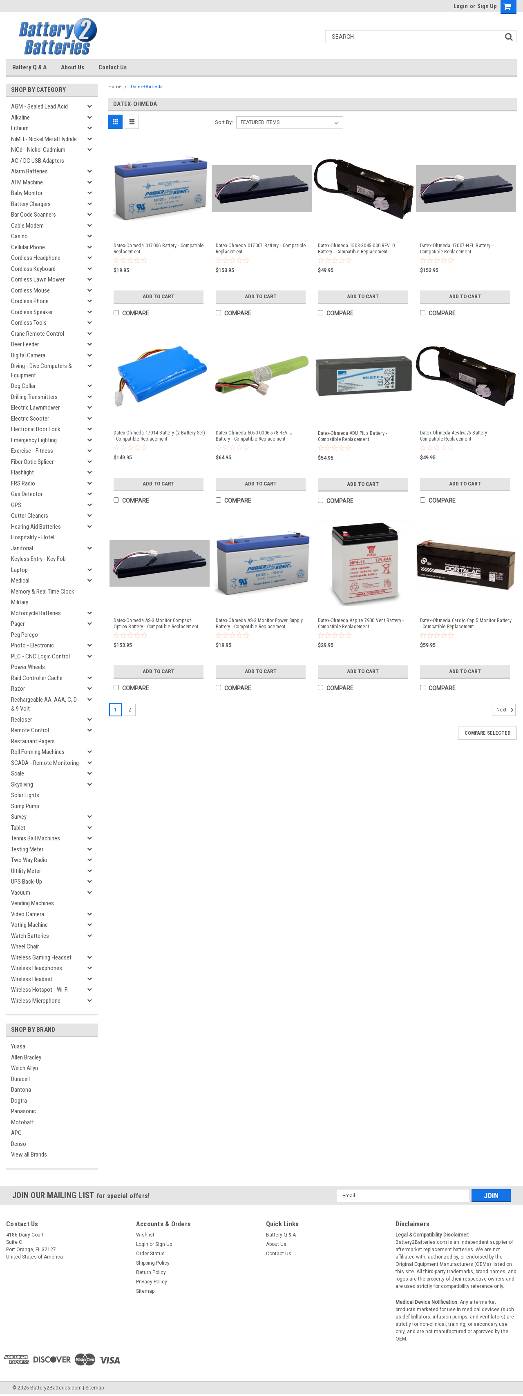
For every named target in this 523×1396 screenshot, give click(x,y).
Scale (17, 773)
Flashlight (22, 472)
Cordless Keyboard (33, 269)
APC (16, 1133)
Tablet (18, 827)
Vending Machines (32, 903)
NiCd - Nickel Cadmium (38, 149)
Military (19, 602)
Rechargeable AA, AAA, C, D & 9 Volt (44, 704)
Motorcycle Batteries (36, 613)
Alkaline (20, 117)
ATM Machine (27, 182)
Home (115, 86)
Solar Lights (25, 795)
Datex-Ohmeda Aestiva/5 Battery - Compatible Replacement (455, 436)
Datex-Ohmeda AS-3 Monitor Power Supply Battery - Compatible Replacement (259, 623)
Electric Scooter (30, 418)
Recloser (21, 719)
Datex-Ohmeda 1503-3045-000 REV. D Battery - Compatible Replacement (356, 249)
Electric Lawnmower (35, 407)
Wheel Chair (25, 946)
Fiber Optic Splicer (32, 461)
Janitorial (22, 548)
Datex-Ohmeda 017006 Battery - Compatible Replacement (159, 249)
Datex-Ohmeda (147, 86)
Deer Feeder (25, 344)
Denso (18, 1144)
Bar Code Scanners (33, 214)
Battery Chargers (31, 204)
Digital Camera (28, 355)
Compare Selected (487, 733)
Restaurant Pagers (33, 741)
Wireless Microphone (35, 1000)
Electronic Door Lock (35, 429)
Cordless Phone (30, 301)
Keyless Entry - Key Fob (38, 559)
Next (506, 710)
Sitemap (145, 1291)
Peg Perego (24, 634)
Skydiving (22, 784)
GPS (16, 505)
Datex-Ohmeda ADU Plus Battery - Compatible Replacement (352, 436)
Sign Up (486, 6)
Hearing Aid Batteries (36, 526)
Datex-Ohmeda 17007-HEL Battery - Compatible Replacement (456, 249)
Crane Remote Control (37, 333)
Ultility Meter (26, 871)
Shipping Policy (153, 1263)
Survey (19, 816)
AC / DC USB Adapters (37, 160)
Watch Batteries (30, 936)
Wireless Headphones (36, 968)
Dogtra (19, 1100)
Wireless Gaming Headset (41, 957)
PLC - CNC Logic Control (40, 656)
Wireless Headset (31, 979)
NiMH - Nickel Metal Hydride (44, 139)
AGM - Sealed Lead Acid (39, 106)
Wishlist (145, 1235)
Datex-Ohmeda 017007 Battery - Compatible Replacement (261, 249)
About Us (72, 67)
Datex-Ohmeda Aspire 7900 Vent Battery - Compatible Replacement (361, 623)
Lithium (20, 128)
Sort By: (224, 122)
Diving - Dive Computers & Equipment (41, 370)
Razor (18, 688)
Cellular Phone (28, 247)
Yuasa (18, 1046)
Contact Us (112, 67)
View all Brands (29, 1154)
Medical (20, 580)
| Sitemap (93, 1388)
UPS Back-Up (26, 881)
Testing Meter (27, 849)
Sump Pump (25, 806)
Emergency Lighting (34, 440)
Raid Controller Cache (37, 678)
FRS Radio (23, 483)
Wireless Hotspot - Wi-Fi (40, 989)
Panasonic (23, 1111)
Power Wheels (28, 667)
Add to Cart (158, 296)
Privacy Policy (151, 1282)
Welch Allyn (24, 1068)
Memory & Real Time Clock (42, 591)
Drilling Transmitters (34, 397)
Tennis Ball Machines (35, 838)
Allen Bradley (26, 1057)
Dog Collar (23, 386)
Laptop (19, 570)
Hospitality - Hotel (32, 537)
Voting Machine (29, 924)
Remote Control (30, 730)
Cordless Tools (29, 322)
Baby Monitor (26, 193)
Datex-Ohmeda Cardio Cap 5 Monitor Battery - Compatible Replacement (466, 623)
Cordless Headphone (35, 257)
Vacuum (20, 892)
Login (461, 6)
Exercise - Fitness (32, 450)
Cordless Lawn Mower (38, 279)
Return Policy (151, 1272)
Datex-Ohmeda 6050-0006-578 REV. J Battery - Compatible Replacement (254, 436)
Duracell (20, 1079)
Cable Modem (27, 225)
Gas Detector (26, 494)
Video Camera (27, 914)
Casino (19, 236)
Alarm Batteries (29, 171)
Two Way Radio (29, 860)
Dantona (21, 1089)
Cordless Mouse (30, 290)
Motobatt (22, 1122)
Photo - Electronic (32, 645)
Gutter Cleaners (29, 515)
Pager (18, 623)
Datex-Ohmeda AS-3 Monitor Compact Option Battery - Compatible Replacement (156, 623)
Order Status (150, 1253)
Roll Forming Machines (38, 752)
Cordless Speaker (32, 312)
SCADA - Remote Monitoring (45, 763)
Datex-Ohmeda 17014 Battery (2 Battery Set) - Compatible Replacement (160, 436)
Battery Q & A (29, 67)
